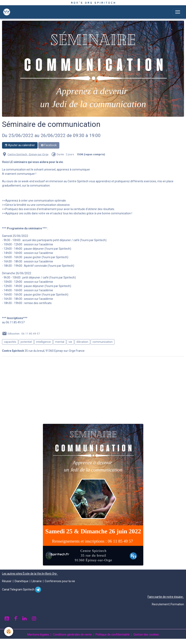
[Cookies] (8, 631)
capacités (10, 341)
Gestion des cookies (146, 634)
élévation (82, 341)
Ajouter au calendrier (20, 145)
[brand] (7, 12)
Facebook (49, 145)
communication (102, 341)
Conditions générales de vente (72, 634)
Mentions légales (38, 634)
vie (70, 341)
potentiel (26, 341)
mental (59, 341)
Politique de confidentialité (112, 634)
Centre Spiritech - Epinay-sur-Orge (28, 154)
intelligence (43, 341)
